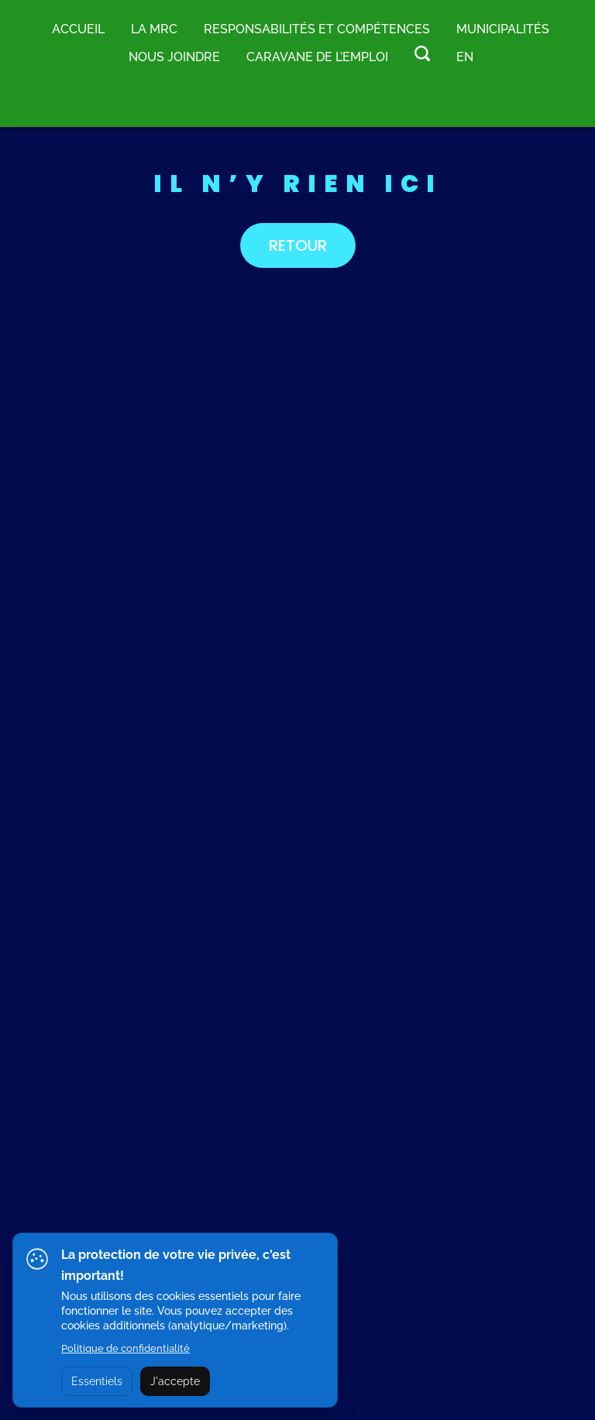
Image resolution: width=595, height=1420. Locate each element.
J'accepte (175, 1381)
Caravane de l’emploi (317, 57)
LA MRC (154, 29)
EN (464, 57)
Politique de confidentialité (125, 1348)
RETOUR (298, 245)
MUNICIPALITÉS (502, 29)
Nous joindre (174, 57)
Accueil (78, 29)
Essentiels (96, 1381)
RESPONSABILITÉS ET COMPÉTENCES (317, 29)
